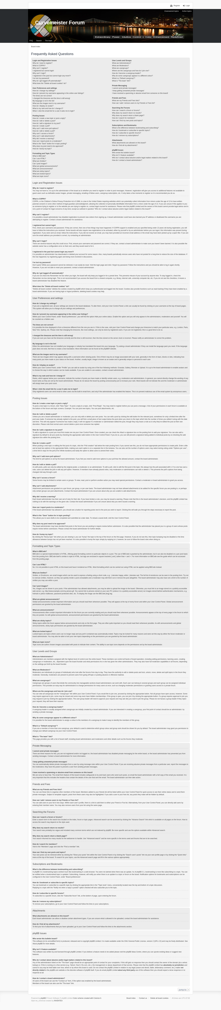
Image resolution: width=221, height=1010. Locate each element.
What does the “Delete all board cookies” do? (49, 83)
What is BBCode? (39, 156)
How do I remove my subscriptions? (125, 135)
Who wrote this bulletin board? (123, 153)
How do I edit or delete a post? (44, 121)
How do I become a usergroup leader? (126, 73)
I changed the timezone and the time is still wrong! (51, 98)
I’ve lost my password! (41, 78)
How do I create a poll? (41, 126)
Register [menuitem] (177, 6)
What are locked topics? (42, 174)
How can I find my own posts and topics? (127, 121)
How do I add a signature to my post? (47, 123)
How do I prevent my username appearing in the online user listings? (58, 93)
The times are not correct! (42, 96)
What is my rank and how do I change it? (48, 108)
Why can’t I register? (40, 68)
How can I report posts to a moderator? (47, 141)
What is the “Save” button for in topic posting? (50, 144)
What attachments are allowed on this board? (129, 143)
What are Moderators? (120, 66)
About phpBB (38, 944)
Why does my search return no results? (127, 113)
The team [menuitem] (48, 41)
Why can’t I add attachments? (44, 136)
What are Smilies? (39, 161)
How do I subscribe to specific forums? (126, 133)
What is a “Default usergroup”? (123, 78)
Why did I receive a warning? (43, 139)
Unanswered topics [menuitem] (171, 11)
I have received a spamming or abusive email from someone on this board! (140, 93)
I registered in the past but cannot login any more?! (52, 76)
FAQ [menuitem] (31, 41)
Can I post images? (40, 164)
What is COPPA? (39, 66)
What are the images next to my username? (49, 103)
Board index (131, 998)
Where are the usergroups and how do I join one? (130, 71)
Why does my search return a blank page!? (128, 115)
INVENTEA (58, 1001)
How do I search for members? (123, 118)
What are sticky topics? (41, 171)
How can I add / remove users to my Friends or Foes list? (133, 103)
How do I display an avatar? (43, 106)
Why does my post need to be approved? (48, 146)
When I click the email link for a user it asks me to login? (54, 111)
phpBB (106, 349)
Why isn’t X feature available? (123, 155)
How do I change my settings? (44, 91)
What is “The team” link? (121, 81)
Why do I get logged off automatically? (47, 81)
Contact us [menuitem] (143, 998)
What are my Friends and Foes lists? (126, 101)
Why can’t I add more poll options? (45, 128)
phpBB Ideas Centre (133, 952)
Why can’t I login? (39, 73)
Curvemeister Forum (60, 22)
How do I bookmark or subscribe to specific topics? (131, 130)
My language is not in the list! (43, 101)
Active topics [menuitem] (187, 11)
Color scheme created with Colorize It (87, 998)
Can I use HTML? (39, 159)
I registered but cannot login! (43, 71)
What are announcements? (43, 169)
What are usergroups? (120, 68)
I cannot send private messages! (124, 88)
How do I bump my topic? (42, 149)
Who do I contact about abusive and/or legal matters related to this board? (140, 158)
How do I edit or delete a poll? (44, 131)
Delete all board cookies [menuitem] (159, 998)
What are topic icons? (41, 176)
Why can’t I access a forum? (43, 133)
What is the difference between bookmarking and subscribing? (135, 128)
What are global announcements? (45, 166)
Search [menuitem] (39, 41)
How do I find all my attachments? (124, 145)
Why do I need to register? (42, 63)
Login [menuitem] (188, 6)
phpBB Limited (95, 941)
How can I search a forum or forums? (126, 110)
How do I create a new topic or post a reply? (49, 118)
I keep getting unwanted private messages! (128, 91)
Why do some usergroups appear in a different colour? (132, 76)
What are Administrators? (121, 63)
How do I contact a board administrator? (127, 160)
